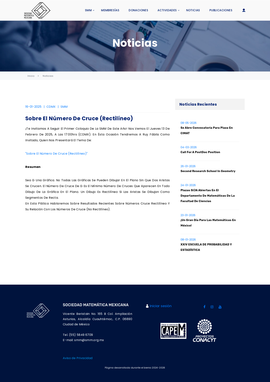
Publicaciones (220, 10)
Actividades (167, 10)
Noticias (193, 10)
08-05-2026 (188, 123)
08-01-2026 (188, 239)
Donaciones (138, 10)
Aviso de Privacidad (78, 358)
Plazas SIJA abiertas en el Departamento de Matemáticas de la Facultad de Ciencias (208, 196)
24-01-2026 (188, 185)
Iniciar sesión (161, 306)
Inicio (31, 76)
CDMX (51, 107)
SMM (88, 10)
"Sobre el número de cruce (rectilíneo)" (56, 153)
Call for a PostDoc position (200, 152)
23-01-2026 (188, 215)
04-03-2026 (189, 147)
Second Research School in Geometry (208, 171)
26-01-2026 (188, 166)
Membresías (110, 10)
